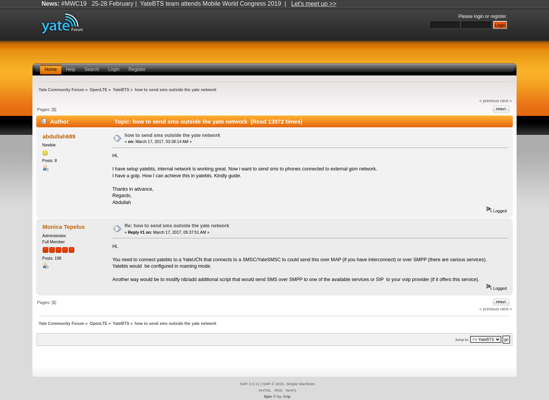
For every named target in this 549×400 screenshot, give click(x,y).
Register (137, 69)
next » (506, 100)
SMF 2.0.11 (250, 384)
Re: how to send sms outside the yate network (177, 225)
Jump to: (462, 339)
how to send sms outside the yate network (172, 135)
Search (92, 69)
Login (113, 69)
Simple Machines (300, 384)
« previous (489, 100)
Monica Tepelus (63, 226)
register (498, 16)
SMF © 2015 (273, 384)
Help (70, 69)
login (479, 16)
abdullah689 (58, 136)
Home (51, 69)
